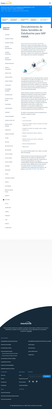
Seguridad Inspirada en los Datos (7, 368)
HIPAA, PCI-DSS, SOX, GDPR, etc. (36, 169)
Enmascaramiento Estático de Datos (9, 355)
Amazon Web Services (33, 351)
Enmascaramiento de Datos (6, 351)
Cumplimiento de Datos (6, 361)
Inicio (2, 10)
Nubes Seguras (31, 344)
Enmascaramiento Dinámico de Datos (10, 353)
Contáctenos (3, 385)
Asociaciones (3, 382)
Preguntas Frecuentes (23, 378)
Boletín (30, 372)
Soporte (21, 389)
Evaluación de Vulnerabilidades (7, 365)
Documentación (22, 382)
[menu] (50, 2)
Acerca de (3, 375)
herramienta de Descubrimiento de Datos (32, 43)
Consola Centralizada (23, 385)
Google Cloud (31, 354)
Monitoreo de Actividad (6, 344)
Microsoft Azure (31, 348)
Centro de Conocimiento (6, 399)
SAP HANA (8, 10)
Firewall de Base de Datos (6, 348)
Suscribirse (46, 376)
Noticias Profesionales (5, 392)
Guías (20, 375)
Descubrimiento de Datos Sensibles (8, 358)
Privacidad (29, 331)
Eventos (2, 378)
